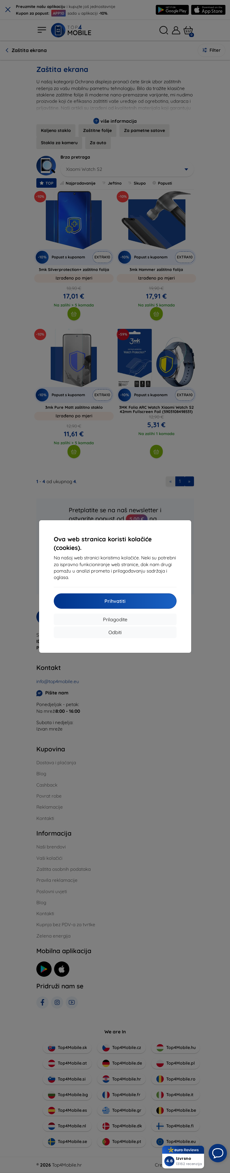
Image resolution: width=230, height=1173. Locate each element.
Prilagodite (115, 619)
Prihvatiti (115, 601)
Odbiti (115, 632)
